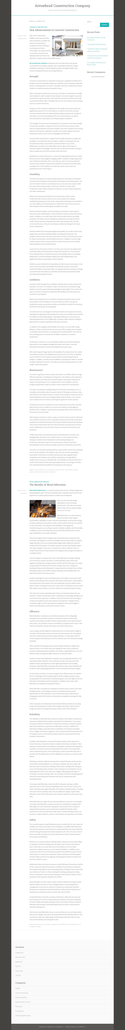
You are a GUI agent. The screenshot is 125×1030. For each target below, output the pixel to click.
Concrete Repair (49, 469)
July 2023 (18, 975)
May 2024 (18, 966)
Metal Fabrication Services (39, 482)
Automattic (81, 1027)
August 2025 (18, 962)
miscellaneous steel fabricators (59, 924)
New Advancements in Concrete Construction (54, 30)
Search (89, 21)
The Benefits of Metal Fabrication (48, 485)
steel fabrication (72, 924)
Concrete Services (59, 469)
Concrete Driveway (39, 469)
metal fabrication (38, 924)
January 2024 (19, 971)
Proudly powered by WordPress (51, 1027)
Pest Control (18, 1006)
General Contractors (21, 997)
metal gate (47, 924)
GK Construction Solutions (38, 63)
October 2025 (19, 952)
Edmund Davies (22, 38)
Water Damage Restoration (23, 1015)
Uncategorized (19, 1011)
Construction (68, 469)
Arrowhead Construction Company (62, 6)
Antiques (17, 988)
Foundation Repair (39, 472)
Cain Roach (23, 493)
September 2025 (20, 957)
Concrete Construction (38, 27)
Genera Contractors (50, 472)
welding (38, 926)
